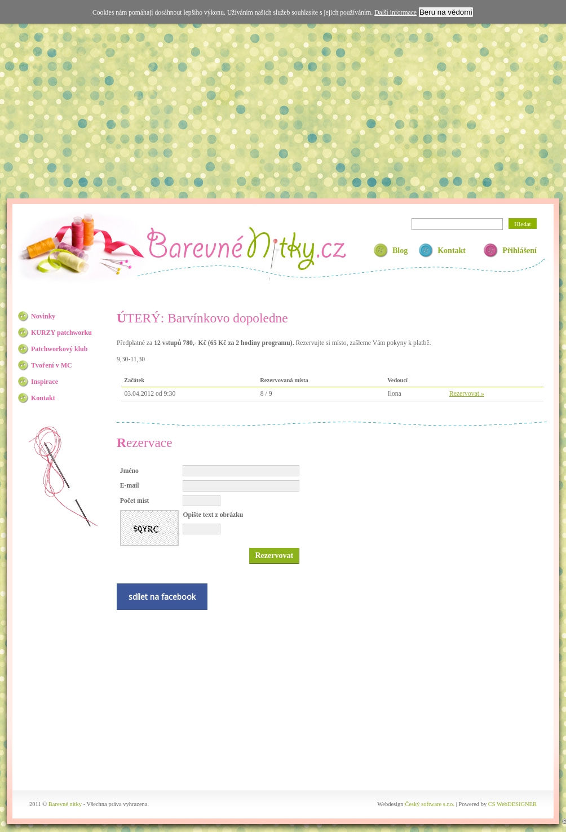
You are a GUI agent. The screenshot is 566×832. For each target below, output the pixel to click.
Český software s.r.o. (429, 804)
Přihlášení (519, 250)
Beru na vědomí (445, 12)
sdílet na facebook (162, 596)
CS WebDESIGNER (512, 804)
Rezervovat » (466, 393)
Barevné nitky (246, 248)
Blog (400, 250)
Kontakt (451, 250)
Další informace (395, 12)
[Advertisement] (283, 108)
